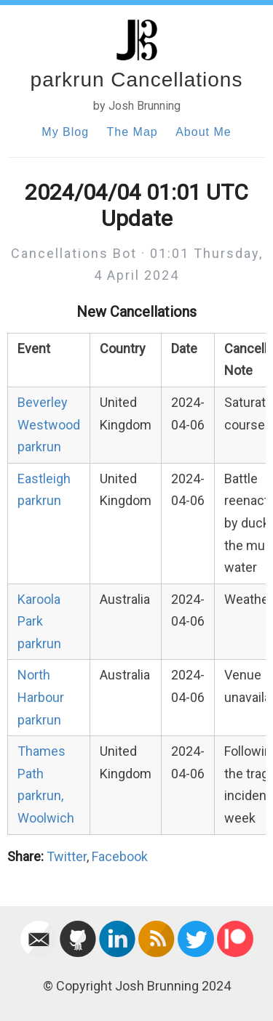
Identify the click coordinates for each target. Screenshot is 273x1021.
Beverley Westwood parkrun (48, 424)
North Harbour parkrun (40, 697)
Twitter (67, 856)
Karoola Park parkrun (39, 621)
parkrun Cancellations (137, 79)
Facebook (120, 856)
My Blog (65, 132)
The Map (132, 132)
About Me (203, 132)
